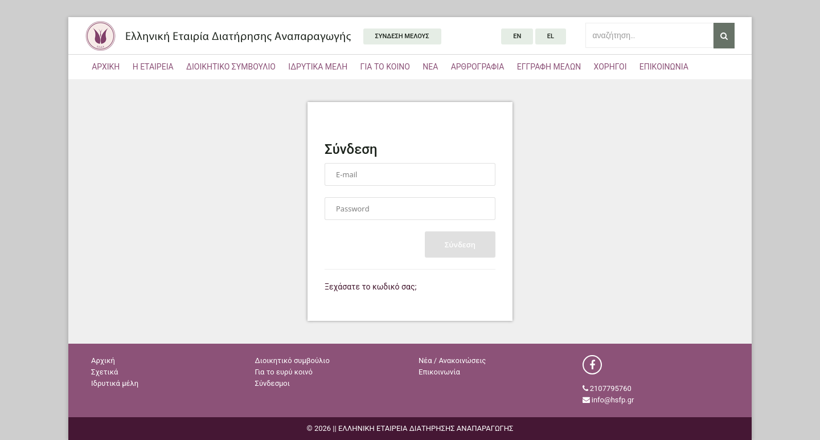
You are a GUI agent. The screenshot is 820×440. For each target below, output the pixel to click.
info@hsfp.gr (613, 400)
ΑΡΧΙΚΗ (106, 66)
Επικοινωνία (439, 372)
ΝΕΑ (430, 66)
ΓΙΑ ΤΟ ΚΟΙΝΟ (385, 66)
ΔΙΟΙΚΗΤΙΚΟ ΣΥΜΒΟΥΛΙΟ (231, 66)
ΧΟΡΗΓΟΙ (610, 66)
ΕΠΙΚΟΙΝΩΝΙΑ (663, 66)
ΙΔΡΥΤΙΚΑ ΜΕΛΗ (317, 66)
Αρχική (103, 360)
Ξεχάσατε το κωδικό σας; (370, 286)
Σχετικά (104, 372)
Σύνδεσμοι (272, 383)
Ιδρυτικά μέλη (114, 383)
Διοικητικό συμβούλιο (292, 360)
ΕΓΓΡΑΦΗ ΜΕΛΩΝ (549, 66)
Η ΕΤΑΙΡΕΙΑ (153, 66)
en (517, 36)
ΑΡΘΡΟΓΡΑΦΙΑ (478, 66)
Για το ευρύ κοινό (284, 372)
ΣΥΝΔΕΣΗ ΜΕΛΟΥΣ (402, 36)
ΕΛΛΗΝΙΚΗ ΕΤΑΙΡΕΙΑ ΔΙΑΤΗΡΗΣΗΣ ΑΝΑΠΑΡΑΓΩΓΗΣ (218, 35)
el (550, 36)
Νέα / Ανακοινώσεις (452, 360)
